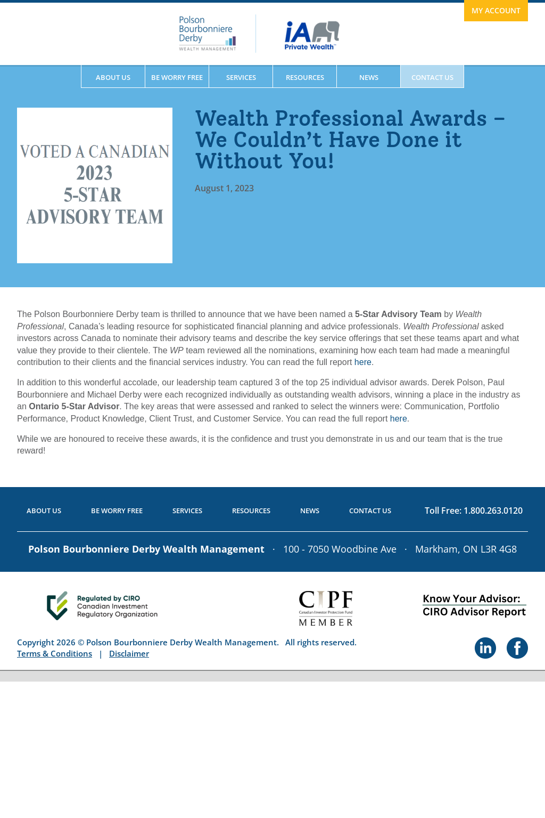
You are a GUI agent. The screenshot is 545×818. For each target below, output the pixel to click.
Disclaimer (129, 653)
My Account (496, 10)
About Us (113, 77)
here (362, 362)
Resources (305, 77)
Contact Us (432, 77)
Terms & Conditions (54, 653)
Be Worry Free (177, 77)
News (368, 77)
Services (241, 77)
